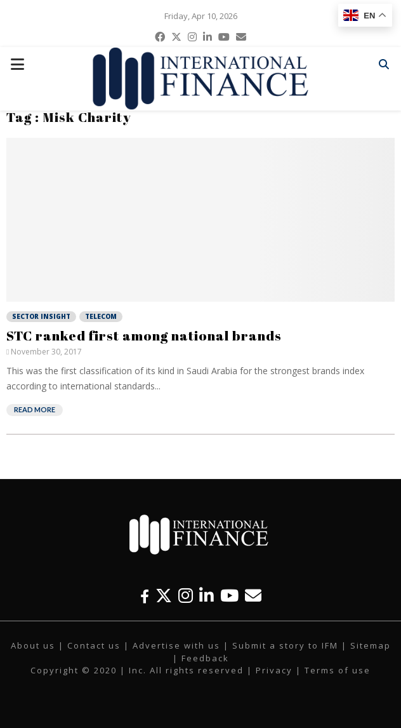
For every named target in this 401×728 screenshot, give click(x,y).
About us (33, 645)
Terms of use (338, 670)
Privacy (274, 670)
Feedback (205, 658)
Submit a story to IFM (285, 645)
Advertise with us (176, 645)
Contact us (94, 645)
